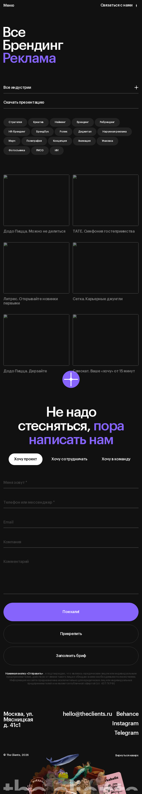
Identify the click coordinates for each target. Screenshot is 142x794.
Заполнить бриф (71, 658)
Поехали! (71, 615)
